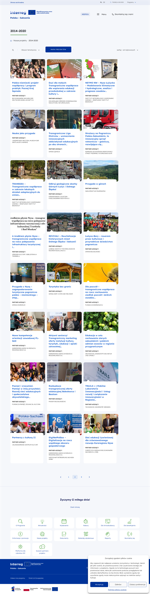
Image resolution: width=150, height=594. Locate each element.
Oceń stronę (75, 507)
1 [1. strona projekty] (68, 477)
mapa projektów (58, 49)
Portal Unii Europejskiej (36, 578)
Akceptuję (99, 584)
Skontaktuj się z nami (122, 14)
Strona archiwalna (17, 2)
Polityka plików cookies (117, 590)
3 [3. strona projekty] (81, 477)
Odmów (118, 584)
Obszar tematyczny (30, 49)
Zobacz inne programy (17, 578)
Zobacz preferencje (137, 584)
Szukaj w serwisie (117, 2)
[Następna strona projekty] (89, 477)
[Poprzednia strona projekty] (61, 477)
